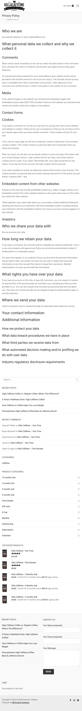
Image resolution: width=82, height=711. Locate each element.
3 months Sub (8, 483)
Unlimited (6, 535)
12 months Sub (9, 477)
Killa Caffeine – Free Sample (30, 448)
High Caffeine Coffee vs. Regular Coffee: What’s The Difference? (30, 394)
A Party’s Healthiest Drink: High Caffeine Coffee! (23, 399)
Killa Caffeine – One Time (29, 425)
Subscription (7, 530)
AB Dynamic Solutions (20, 703)
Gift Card (6, 506)
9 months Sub (8, 495)
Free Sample (7, 500)
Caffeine (6, 463)
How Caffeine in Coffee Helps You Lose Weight (23, 405)
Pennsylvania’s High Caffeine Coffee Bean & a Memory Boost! (29, 411)
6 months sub (8, 489)
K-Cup (4, 512)
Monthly (5, 518)
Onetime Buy (7, 524)
